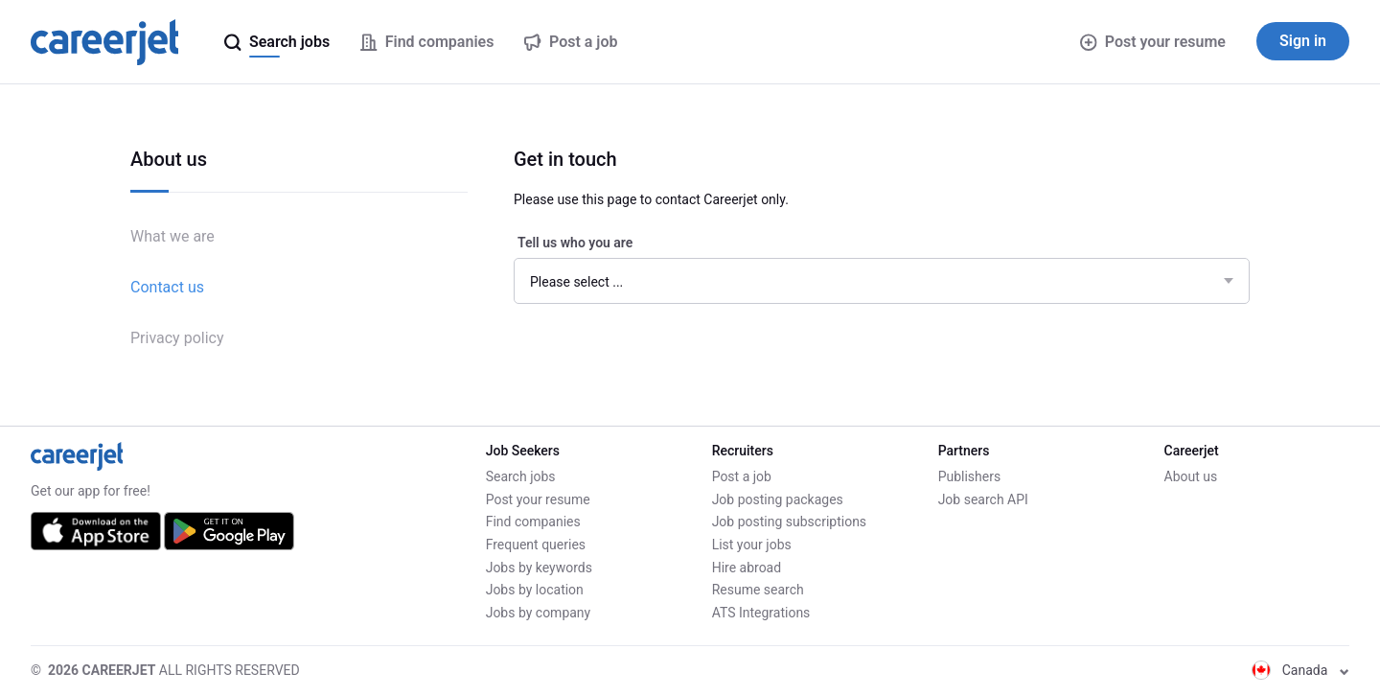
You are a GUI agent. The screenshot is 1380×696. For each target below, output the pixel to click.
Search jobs (521, 476)
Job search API (983, 499)
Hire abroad (746, 567)
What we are (172, 236)
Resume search (758, 589)
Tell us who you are (575, 242)
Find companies (533, 521)
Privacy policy (177, 338)
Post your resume (1153, 42)
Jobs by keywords (539, 567)
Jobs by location (535, 589)
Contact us (167, 287)
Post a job (741, 476)
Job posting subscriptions (789, 521)
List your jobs (752, 544)
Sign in (1302, 41)
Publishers (969, 476)
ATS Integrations (761, 612)
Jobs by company (538, 612)
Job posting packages (777, 499)
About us (1191, 476)
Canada (1300, 670)
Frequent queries (536, 544)
